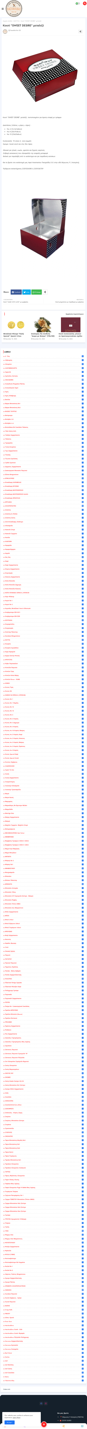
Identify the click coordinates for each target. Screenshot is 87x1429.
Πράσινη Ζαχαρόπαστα (44, 1026)
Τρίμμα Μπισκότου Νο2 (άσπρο (44, 1203)
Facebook (17, 292)
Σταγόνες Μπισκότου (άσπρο (44, 1121)
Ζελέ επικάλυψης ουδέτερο (44, 522)
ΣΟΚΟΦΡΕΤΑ (44, 1109)
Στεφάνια (44, 1125)
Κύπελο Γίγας (44, 671)
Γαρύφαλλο (44, 443)
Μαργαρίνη (44, 801)
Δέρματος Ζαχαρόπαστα (44, 467)
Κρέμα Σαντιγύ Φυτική (44, 656)
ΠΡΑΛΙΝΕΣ (44, 1022)
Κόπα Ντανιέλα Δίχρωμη (44, 585)
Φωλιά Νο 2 (44, 1270)
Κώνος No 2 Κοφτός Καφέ (44, 735)
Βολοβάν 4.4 (44, 423)
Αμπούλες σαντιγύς (44, 376)
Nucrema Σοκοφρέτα (44, 1349)
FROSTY (44, 1314)
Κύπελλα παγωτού (44, 668)
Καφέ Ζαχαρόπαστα (44, 565)
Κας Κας (44, 557)
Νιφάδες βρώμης (44, 943)
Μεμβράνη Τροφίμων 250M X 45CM (44, 845)
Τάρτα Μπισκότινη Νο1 (44, 1144)
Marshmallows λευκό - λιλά (44, 1329)
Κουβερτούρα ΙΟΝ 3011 (44, 612)
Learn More (16, 1417)
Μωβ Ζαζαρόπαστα (44, 935)
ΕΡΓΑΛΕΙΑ (44, 502)
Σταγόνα (44, 1117)
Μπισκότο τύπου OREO (44, 904)
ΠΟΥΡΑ (44, 1002)
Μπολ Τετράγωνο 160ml (44, 928)
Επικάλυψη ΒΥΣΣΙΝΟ (44, 486)
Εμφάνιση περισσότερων (75, 314)
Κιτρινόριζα (44, 573)
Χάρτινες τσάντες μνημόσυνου (44, 1274)
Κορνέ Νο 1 (44, 601)
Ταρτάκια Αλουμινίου (44, 1164)
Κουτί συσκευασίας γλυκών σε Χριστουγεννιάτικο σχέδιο (70, 335)
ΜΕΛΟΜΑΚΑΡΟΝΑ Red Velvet (44, 833)
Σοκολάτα (44, 1097)
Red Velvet (44, 1353)
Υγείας (44, 1227)
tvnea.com (6, 1389)
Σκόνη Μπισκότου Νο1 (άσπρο (44, 1085)
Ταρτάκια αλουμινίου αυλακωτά (44, 1168)
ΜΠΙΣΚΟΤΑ (44, 884)
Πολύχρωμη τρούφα (44, 991)
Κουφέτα (44, 644)
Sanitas (44, 1357)
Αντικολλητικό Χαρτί (44, 388)
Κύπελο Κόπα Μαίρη (44, 675)
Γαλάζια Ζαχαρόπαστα (44, 435)
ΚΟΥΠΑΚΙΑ (44, 620)
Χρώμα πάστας (44, 1282)
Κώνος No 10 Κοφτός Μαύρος (44, 731)
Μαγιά (44, 794)
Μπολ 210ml (44, 920)
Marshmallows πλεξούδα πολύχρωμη (44, 1337)
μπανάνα (44, 876)
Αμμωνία (44, 372)
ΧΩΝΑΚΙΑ (44, 1290)
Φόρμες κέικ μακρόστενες (44, 1239)
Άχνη (44, 392)
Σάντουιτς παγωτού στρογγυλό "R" (44, 1054)
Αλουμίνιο (44, 364)
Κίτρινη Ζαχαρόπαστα (44, 569)
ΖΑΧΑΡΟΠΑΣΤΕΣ (44, 506)
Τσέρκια (44, 1223)
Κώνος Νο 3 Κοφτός (44, 727)
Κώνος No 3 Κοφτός (44, 750)
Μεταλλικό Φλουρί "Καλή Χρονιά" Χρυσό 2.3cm (13, 335)
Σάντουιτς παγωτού (44, 1050)
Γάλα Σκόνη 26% (44, 431)
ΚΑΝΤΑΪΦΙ (44, 541)
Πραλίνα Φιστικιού (44, 1018)
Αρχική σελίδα (7, 21)
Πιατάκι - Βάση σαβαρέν (44, 971)
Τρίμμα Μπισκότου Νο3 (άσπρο (44, 1207)
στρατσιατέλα (44, 1128)
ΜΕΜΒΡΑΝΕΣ (44, 837)
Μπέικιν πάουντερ (44, 880)
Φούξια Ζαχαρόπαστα (44, 1247)
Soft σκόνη (44, 1369)
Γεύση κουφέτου (44, 447)
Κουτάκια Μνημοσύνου (44, 636)
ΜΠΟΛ (44, 916)
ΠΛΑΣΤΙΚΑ (44, 979)
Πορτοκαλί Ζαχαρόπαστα (44, 998)
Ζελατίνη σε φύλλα (44, 514)
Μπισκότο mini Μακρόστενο (44, 908)
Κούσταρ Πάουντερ (44, 632)
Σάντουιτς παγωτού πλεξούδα (44, 1058)
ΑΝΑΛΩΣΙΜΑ (44, 380)
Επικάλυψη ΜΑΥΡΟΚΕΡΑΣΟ (44, 490)
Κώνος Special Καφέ (44, 754)
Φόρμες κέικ (44, 1235)
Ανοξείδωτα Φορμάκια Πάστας (44, 384)
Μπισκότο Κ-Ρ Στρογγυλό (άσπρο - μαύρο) (44, 896)
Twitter (28, 292)
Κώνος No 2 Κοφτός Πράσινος (44, 746)
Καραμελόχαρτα (44, 549)
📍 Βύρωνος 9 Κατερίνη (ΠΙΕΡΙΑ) (71, 1417)
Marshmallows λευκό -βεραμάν (44, 1333)
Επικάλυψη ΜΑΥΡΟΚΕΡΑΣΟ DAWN (44, 494)
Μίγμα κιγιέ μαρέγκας (44, 849)
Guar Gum (44, 1321)
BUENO (44, 1306)
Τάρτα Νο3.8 (44, 1152)
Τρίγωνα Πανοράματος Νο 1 (44, 1195)
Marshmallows (44, 1325)
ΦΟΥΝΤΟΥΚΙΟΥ (44, 1243)
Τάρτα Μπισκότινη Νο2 (44, 1148)
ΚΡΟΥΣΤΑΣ (44, 660)
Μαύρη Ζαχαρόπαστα (44, 817)
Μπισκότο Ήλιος (44, 892)
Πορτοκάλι (44, 995)
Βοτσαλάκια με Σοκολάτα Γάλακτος (44, 427)
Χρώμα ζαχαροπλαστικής (44, 1278)
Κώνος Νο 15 (44, 711)
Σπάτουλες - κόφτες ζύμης (44, 1113)
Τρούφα (44, 1215)
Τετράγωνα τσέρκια (44, 1192)
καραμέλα (44, 545)
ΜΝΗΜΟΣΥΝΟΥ (44, 868)
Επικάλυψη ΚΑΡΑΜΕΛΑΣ (44, 482)
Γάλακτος (44, 439)
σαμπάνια (44, 1046)
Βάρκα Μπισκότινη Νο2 (44, 408)
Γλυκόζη (44, 455)
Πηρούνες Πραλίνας (44, 967)
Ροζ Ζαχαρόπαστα (44, 1034)
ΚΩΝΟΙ (44, 683)
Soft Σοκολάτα (44, 1373)
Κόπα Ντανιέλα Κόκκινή (44, 589)
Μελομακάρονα (44, 829)
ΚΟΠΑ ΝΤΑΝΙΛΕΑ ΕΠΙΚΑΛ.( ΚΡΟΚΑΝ (44, 593)
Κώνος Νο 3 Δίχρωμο (44, 723)
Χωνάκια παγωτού (44, 1294)
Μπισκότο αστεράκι (44, 888)
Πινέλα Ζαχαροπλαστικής (44, 975)
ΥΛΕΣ (44, 1231)
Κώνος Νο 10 (44, 707)
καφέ (44, 561)
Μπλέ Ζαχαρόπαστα (44, 912)
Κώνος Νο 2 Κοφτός (44, 719)
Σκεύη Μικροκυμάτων (44, 1069)
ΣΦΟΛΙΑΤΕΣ (44, 1136)
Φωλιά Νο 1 (44, 1266)
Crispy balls (44, 1310)
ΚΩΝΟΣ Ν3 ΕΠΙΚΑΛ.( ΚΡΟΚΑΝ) (44, 695)
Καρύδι (44, 553)
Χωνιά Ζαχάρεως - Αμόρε (44, 1298)
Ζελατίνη (44, 510)
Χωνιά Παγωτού (44, 1302)
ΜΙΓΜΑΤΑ (44, 857)
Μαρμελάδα (44, 809)
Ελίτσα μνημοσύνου (44, 475)
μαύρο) (44, 821)
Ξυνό (44, 947)
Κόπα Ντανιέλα (44, 581)
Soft (44, 1361)
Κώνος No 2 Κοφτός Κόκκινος (44, 738)
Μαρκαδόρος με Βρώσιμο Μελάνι (44, 805)
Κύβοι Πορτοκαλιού (44, 664)
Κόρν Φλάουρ (44, 597)
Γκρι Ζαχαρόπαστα (44, 451)
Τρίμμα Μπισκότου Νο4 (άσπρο (44, 1211)
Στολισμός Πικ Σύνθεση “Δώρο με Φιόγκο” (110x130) (42, 335)
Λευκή (44, 774)
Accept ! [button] (9, 1422)
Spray (44, 1377)
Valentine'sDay (44, 1381)
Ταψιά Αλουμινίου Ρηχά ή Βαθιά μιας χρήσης (44, 1188)
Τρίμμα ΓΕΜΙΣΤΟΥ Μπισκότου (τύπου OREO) (44, 1199)
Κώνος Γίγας (44, 687)
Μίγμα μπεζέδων (44, 853)
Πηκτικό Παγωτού (44, 963)
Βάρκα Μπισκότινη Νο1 (44, 404)
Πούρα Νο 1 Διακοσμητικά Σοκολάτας (44, 1006)
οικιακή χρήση (44, 951)
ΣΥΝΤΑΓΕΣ (44, 1132)
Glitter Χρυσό (44, 1318)
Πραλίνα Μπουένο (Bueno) (44, 1014)
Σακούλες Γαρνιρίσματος (44, 1038)
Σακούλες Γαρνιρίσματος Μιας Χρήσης (44, 1042)
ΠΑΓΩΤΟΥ (44, 959)
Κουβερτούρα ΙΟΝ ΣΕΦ (44, 616)
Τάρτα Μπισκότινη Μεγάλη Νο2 (44, 1140)
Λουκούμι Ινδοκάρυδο (44, 786)
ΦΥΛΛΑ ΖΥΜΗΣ (44, 1255)
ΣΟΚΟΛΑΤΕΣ (44, 1101)
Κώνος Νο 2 (44, 715)
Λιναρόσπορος (44, 782)
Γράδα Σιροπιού (44, 463)
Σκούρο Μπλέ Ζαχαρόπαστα (44, 1089)
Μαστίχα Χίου (44, 813)
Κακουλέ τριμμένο (44, 534)
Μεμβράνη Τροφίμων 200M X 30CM (44, 841)
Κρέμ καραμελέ (44, 652)
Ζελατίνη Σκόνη (44, 518)
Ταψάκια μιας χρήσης (44, 1184)
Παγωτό (44, 955)
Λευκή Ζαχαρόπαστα (44, 778)
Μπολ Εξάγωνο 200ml (44, 924)
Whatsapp (37, 292)
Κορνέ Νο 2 (44, 604)
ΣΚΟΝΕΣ (44, 1077)
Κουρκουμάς (44, 628)
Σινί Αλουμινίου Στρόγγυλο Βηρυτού (44, 1061)
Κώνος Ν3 (44, 691)
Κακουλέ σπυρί (44, 530)
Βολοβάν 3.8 (44, 419)
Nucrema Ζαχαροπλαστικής (44, 1341)
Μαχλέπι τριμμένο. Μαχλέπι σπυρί (44, 825)
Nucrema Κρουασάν (44, 1345)
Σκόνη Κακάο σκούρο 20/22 (44, 1081)
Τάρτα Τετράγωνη (44, 1156)
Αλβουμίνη (44, 360)
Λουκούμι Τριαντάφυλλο (44, 790)
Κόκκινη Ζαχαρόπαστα (44, 577)
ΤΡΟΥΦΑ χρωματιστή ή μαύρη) (44, 1219)
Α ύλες (44, 356)
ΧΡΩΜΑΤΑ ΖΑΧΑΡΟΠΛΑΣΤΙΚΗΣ (44, 1286)
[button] (85, 3)
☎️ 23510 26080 (65, 1420)
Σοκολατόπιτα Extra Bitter (44, 1105)
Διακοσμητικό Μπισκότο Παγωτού (44, 471)
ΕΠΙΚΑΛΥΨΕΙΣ (44, 478)
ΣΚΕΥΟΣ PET (44, 1073)
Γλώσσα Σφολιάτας (44, 459)
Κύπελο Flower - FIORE (44, 679)
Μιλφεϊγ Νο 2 (44, 861)
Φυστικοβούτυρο (44, 1258)
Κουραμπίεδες (44, 624)
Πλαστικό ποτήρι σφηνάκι (44, 983)
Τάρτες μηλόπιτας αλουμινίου (44, 1176)
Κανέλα (44, 538)
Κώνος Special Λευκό (44, 758)
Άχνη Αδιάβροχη (44, 396)
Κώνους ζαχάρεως (44, 762)
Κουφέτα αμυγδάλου (44, 648)
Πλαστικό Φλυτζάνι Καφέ (44, 987)
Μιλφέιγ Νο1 (44, 864)
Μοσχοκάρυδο (44, 872)
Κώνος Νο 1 (44, 699)
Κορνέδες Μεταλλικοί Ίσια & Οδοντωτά (44, 608)
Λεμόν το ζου (44, 770)
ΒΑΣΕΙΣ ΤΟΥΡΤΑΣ (44, 411)
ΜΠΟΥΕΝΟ (44, 932)
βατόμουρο (44, 415)
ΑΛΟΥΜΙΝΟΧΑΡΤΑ (44, 368)
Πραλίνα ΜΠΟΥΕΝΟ (44, 1010)
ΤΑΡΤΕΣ (44, 1172)
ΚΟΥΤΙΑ (16, 21)
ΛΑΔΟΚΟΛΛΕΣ (44, 766)
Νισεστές (44, 939)
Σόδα (44, 1093)
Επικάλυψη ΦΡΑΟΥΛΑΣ (44, 498)
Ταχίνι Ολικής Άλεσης (44, 1180)
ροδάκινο (44, 1030)
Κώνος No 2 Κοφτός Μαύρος (44, 742)
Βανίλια (44, 400)
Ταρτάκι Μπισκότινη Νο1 (44, 1160)
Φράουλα (44, 1251)
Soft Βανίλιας (44, 1365)
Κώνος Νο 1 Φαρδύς (44, 703)
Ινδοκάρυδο (44, 526)
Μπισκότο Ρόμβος (44, 900)
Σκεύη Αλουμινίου (44, 1065)
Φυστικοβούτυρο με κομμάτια (44, 1262)
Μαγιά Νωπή (44, 797)
